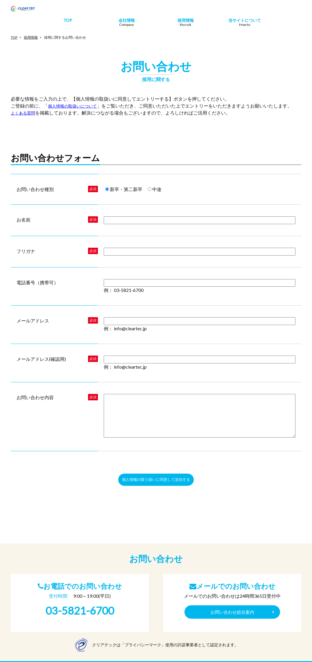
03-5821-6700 (79, 601)
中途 (155, 189)
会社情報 (126, 22)
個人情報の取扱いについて (76, 105)
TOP (67, 20)
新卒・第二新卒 (123, 189)
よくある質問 (25, 112)
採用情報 (185, 22)
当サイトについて (244, 22)
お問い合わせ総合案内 (232, 602)
